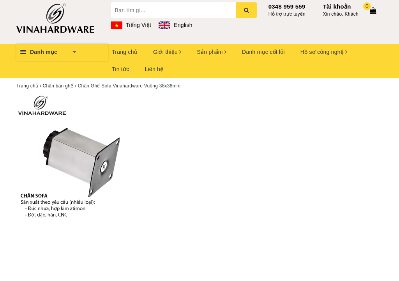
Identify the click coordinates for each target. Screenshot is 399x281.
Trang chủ (125, 52)
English (175, 25)
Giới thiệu (167, 52)
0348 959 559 (286, 6)
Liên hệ (154, 69)
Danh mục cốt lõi (263, 52)
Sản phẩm (211, 52)
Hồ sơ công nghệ (324, 52)
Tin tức (120, 69)
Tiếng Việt (131, 25)
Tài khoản (337, 6)
